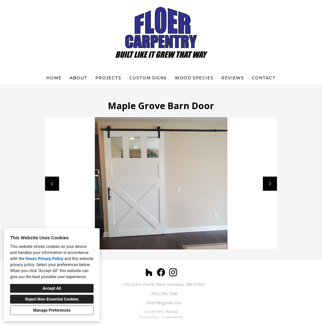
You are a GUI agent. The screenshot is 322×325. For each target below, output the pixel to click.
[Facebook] (161, 272)
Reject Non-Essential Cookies (52, 299)
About (78, 78)
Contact (263, 78)
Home (53, 78)
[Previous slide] (52, 184)
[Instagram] (173, 272)
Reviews (232, 78)
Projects (108, 78)
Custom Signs (148, 78)
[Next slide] (270, 184)
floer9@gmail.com (163, 303)
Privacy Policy (148, 317)
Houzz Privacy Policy (44, 258)
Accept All (52, 288)
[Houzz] (149, 272)
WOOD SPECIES (194, 78)
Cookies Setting (172, 317)
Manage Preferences (51, 310)
